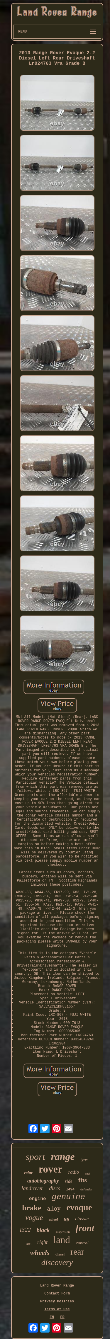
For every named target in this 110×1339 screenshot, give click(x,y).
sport (35, 1156)
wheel (53, 1219)
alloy (54, 1208)
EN (52, 1317)
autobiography (43, 1181)
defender (86, 1189)
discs (54, 1188)
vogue (34, 1217)
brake (31, 1208)
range (63, 1156)
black (43, 1230)
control (82, 1243)
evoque (79, 1207)
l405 (28, 1244)
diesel (60, 1254)
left (66, 1219)
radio (73, 1172)
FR (62, 1317)
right (42, 1242)
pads (87, 1173)
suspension (62, 1231)
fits (82, 1180)
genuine (68, 1197)
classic (82, 1218)
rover (50, 1169)
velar (28, 1172)
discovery (57, 1262)
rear (77, 1251)
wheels (40, 1252)
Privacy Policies (57, 1301)
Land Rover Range (57, 1286)
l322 (25, 1229)
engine (37, 1199)
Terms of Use (57, 1309)
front (85, 1228)
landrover (32, 1188)
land (61, 1240)
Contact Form (57, 1294)
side (68, 1181)
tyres (85, 1160)
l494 (70, 1189)
